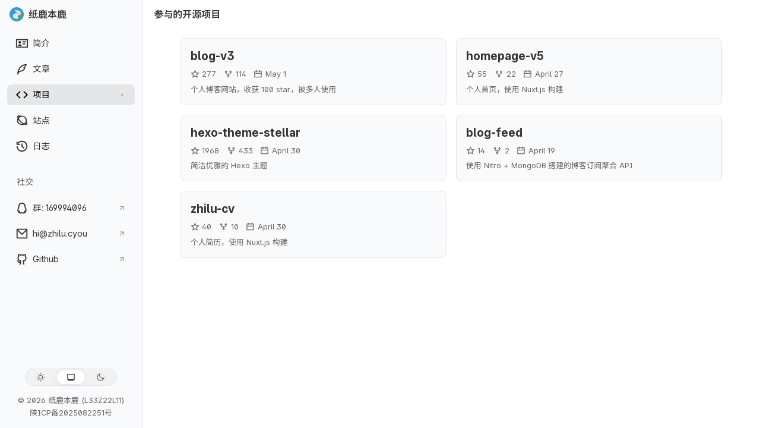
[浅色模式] (41, 377)
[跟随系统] (71, 377)
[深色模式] (101, 377)
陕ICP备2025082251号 (71, 412)
